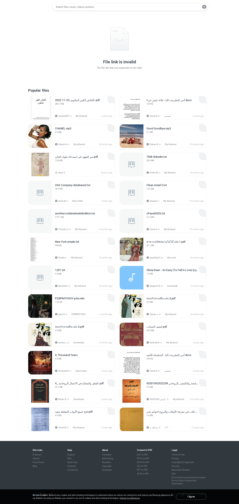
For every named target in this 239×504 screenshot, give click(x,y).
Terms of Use (178, 454)
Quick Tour (72, 462)
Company (106, 454)
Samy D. (152, 229)
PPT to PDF (142, 470)
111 (164, 427)
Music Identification (181, 470)
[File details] (40, 108)
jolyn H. (60, 314)
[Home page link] (40, 7)
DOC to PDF (142, 454)
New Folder (76, 201)
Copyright (106, 466)
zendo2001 (62, 116)
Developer (107, 470)
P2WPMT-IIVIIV (77, 314)
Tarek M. (61, 427)
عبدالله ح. (152, 427)
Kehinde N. (153, 342)
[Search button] (195, 7)
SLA (174, 473)
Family (60, 257)
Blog (35, 466)
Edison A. (61, 144)
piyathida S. (153, 257)
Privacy (175, 458)
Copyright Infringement (183, 462)
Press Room (38, 462)
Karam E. (61, 399)
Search (36, 458)
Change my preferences (130, 498)
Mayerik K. (61, 286)
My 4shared (79, 116)
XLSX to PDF (143, 473)
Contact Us (72, 470)
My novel (170, 257)
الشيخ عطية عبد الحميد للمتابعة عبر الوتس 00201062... (156, 399)
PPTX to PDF (143, 458)
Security (176, 466)
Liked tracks (79, 371)
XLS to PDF (142, 466)
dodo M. (60, 201)
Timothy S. (62, 229)
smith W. (152, 172)
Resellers (106, 462)
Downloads (171, 286)
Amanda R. (62, 371)
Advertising (107, 458)
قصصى (166, 116)
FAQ (69, 458)
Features (71, 466)
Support (71, 454)
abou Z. (60, 172)
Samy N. (152, 116)
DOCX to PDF (143, 462)
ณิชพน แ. (152, 314)
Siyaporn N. (153, 286)
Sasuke (151, 201)
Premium (37, 454)
